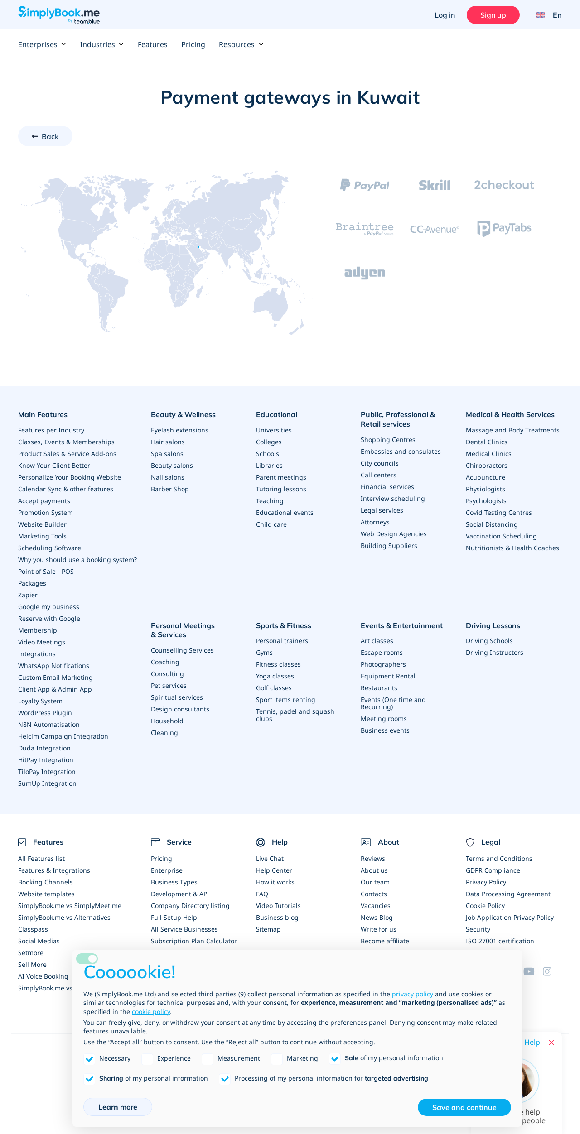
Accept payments (44, 500)
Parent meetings (281, 477)
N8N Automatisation (49, 724)
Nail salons (167, 477)
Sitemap (268, 929)
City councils (380, 463)
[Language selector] (545, 15)
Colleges (269, 441)
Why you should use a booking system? (77, 559)
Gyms (264, 652)
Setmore (31, 952)
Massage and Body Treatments (513, 430)
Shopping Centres (388, 439)
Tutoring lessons (281, 489)
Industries (102, 44)
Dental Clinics (487, 441)
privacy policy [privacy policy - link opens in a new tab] (412, 994)
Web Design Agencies (394, 533)
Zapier (28, 595)
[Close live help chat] (551, 1042)
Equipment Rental (388, 676)
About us (374, 870)
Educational (276, 414)
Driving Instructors (494, 652)
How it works (275, 882)
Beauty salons (172, 465)
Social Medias (39, 941)
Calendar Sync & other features (65, 489)
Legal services (382, 510)
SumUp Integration (47, 783)
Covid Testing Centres (499, 512)
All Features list (41, 858)
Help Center (274, 870)
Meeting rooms (384, 718)
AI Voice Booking (43, 976)
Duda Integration (44, 748)
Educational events (285, 512)
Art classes (377, 640)
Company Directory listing (190, 905)
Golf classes (274, 687)
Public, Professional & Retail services (398, 419)
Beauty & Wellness (183, 414)
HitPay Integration (45, 759)
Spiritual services (177, 697)
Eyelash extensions (179, 430)
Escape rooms (382, 652)
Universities (274, 430)
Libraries (269, 465)
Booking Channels (45, 882)
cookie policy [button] (151, 1011)
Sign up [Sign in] (493, 14)
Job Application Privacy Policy (510, 917)
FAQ (262, 893)
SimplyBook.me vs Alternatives (64, 917)
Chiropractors (487, 465)
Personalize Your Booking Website (69, 477)
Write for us (378, 929)
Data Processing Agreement (508, 893)
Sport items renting (285, 699)
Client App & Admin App (55, 689)
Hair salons (168, 441)
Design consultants (180, 709)
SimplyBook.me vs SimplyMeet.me (69, 905)
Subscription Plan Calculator (194, 941)
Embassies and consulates (401, 451)
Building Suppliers (389, 545)
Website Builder (42, 524)
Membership (37, 630)
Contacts (374, 893)
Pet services (169, 685)
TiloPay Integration (47, 771)
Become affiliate (385, 941)
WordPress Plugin (45, 712)
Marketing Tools (42, 536)
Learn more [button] (117, 1106)
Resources (241, 44)
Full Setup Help (174, 917)
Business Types (174, 882)
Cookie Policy (485, 905)
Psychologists (486, 500)
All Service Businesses (184, 929)
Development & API (180, 893)
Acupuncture (485, 477)
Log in (445, 14)
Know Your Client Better (54, 465)
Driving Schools (489, 640)
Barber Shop (170, 489)
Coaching (165, 662)
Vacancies (376, 905)
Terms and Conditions (499, 858)
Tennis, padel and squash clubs (295, 715)
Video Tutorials (278, 905)
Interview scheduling (393, 498)
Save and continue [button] (464, 1107)
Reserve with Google (49, 618)
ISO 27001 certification (500, 941)
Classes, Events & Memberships (66, 441)
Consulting (167, 673)
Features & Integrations (54, 870)
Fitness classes (278, 664)
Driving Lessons (493, 625)
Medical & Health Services (510, 414)
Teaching (270, 500)
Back (50, 136)
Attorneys (375, 522)
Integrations (37, 653)
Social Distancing (492, 524)
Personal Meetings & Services (183, 630)
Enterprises (42, 44)
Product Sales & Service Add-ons (67, 453)
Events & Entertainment (402, 625)
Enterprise (167, 870)
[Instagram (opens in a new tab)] (552, 971)
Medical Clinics (489, 453)
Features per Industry (51, 430)
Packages (32, 583)
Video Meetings (41, 642)
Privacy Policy (486, 882)
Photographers (383, 664)
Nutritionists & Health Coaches (512, 547)
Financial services (387, 486)
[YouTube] (532, 971)
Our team (375, 882)
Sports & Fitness (283, 625)
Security (478, 929)
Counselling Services (182, 650)
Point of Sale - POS (46, 571)
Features (153, 44)
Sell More (32, 964)
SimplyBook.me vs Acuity (55, 988)
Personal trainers (282, 640)
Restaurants (379, 687)
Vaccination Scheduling (501, 536)
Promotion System (45, 512)
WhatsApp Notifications (53, 665)
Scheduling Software (49, 547)
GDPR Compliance (493, 870)
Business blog (277, 917)
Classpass (33, 929)
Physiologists (485, 489)
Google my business (48, 606)
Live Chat (270, 858)
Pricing (193, 44)
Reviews (373, 858)
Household (167, 720)
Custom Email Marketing (55, 677)
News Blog (377, 917)
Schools (267, 453)
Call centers (378, 475)
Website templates (46, 893)
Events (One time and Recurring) (393, 703)
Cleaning (164, 732)
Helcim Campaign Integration (63, 736)
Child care (271, 524)
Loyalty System (40, 701)
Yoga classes (275, 676)
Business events (385, 730)
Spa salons (167, 453)
